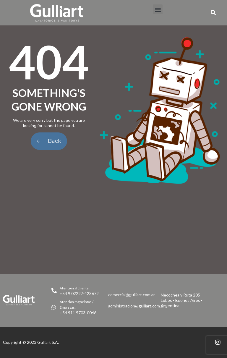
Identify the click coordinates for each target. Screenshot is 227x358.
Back (49, 141)
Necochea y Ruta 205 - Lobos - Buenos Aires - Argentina (181, 300)
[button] (158, 9)
